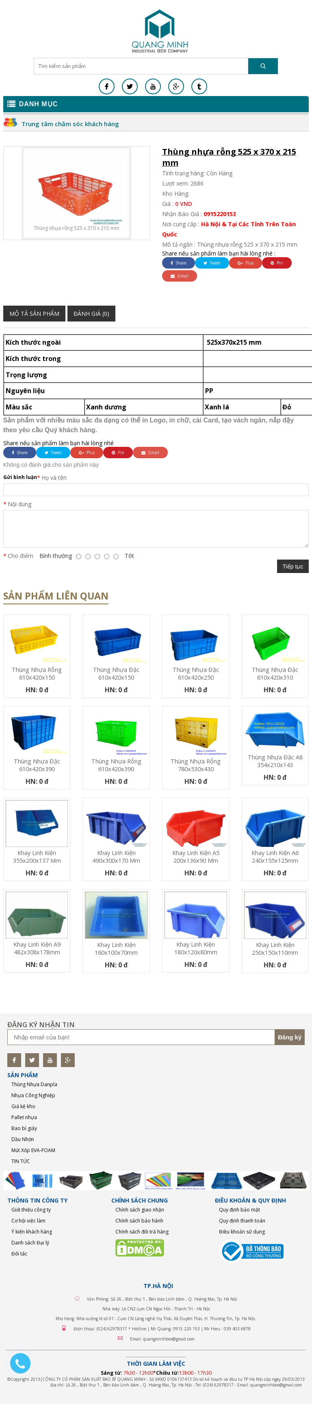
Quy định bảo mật (239, 1209)
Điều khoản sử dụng (242, 1231)
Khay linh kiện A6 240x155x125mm (275, 856)
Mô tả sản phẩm (34, 313)
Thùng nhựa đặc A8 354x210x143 (275, 761)
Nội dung (19, 504)
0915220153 (220, 214)
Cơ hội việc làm (28, 1220)
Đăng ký (289, 1037)
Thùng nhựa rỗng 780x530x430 (196, 765)
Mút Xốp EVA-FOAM (33, 1150)
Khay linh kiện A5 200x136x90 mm (195, 856)
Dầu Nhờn (22, 1139)
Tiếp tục (293, 566)
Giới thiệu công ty (31, 1209)
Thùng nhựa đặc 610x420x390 (37, 765)
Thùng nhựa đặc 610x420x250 (196, 673)
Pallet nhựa (24, 1117)
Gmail (179, 276)
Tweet (212, 263)
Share (178, 263)
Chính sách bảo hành (139, 1220)
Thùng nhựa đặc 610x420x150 (116, 673)
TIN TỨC (20, 1161)
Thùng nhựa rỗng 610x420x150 (37, 673)
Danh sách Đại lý (30, 1242)
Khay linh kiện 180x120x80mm (195, 948)
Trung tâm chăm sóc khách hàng (70, 124)
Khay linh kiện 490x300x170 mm (116, 856)
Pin (277, 263)
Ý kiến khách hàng (31, 1231)
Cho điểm (20, 556)
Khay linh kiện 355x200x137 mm (37, 856)
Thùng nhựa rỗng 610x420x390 (116, 765)
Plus (246, 263)
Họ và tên (54, 477)
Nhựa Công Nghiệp (33, 1095)
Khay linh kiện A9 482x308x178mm (37, 948)
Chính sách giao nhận (139, 1209)
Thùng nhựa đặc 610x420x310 (275, 673)
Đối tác (19, 1253)
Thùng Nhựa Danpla (34, 1084)
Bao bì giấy (24, 1128)
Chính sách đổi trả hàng (142, 1231)
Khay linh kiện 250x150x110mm (275, 948)
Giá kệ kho (23, 1106)
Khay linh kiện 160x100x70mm (116, 948)
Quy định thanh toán (242, 1220)
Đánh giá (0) (91, 313)
